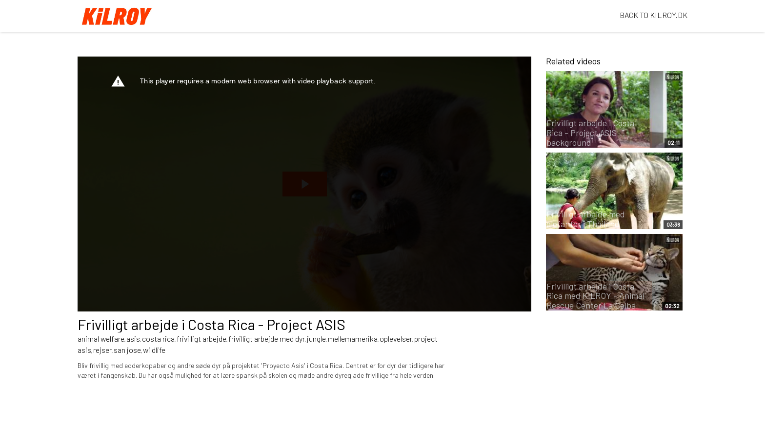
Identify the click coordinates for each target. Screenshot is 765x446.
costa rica (158, 338)
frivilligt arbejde (201, 338)
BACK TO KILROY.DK (653, 14)
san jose (127, 349)
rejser (102, 349)
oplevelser (396, 338)
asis (133, 338)
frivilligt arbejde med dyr (266, 338)
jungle (316, 338)
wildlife (154, 349)
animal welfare (101, 338)
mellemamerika (353, 338)
